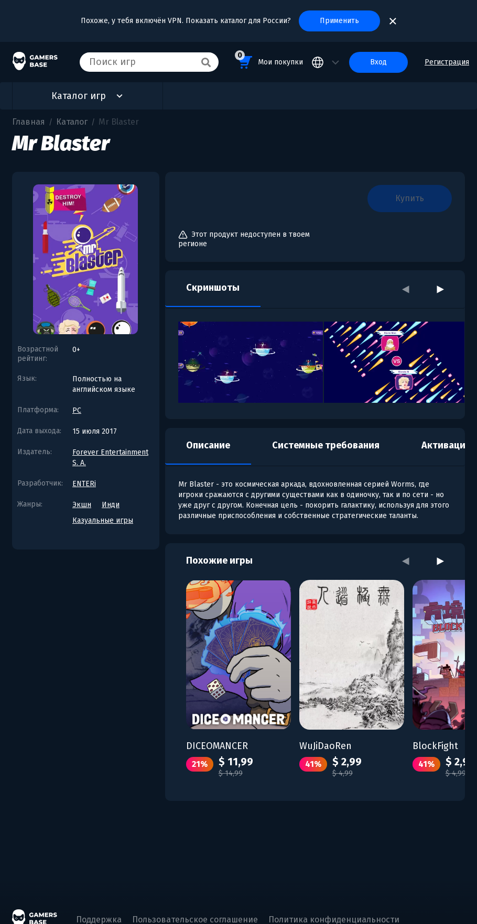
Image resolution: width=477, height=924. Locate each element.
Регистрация (447, 62)
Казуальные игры (102, 520)
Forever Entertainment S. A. (110, 457)
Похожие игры (219, 560)
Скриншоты (213, 287)
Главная (28, 122)
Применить (339, 20)
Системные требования (326, 445)
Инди (111, 504)
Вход (378, 62)
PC (76, 410)
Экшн (81, 504)
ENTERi (84, 483)
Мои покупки (269, 60)
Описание (208, 445)
